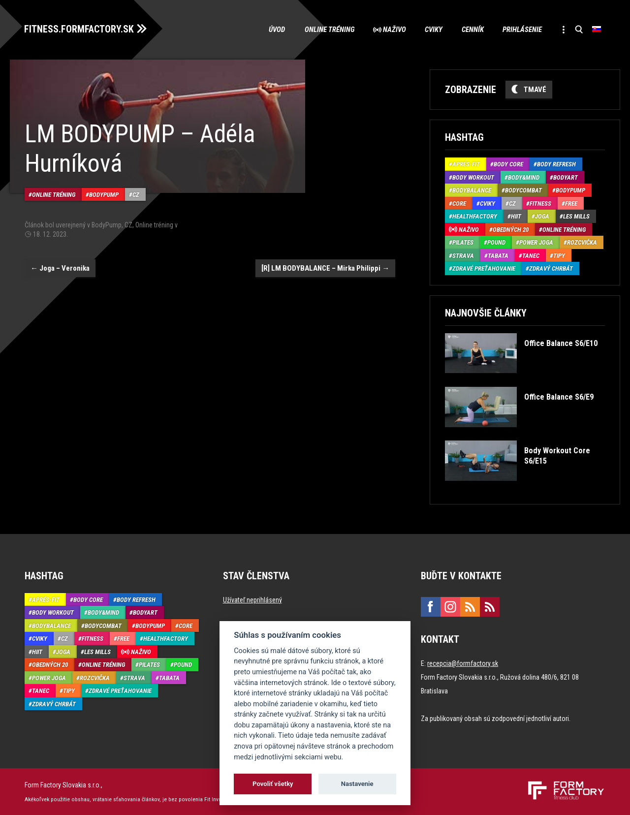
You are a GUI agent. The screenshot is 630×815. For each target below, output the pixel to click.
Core (459, 203)
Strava (463, 255)
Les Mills (576, 216)
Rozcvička (582, 242)
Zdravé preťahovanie (483, 268)
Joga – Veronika (60, 267)
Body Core (508, 164)
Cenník (470, 29)
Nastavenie (357, 783)
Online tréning (324, 29)
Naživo (390, 29)
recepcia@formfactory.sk (462, 663)
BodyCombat (523, 190)
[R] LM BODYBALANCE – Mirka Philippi (325, 267)
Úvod (271, 29)
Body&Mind (523, 177)
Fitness (540, 203)
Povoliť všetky (272, 783)
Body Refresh (556, 164)
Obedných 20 (511, 229)
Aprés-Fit (466, 164)
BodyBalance (471, 190)
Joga (542, 216)
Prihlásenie (520, 29)
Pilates (462, 242)
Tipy (559, 255)
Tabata (498, 255)
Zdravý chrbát (551, 268)
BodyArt (565, 177)
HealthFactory (474, 216)
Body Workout (473, 177)
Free (571, 203)
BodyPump (104, 193)
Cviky (431, 29)
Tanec (530, 255)
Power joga (536, 242)
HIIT (516, 216)
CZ (135, 193)
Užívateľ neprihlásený (252, 599)
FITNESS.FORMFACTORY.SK (79, 28)
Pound (496, 242)
